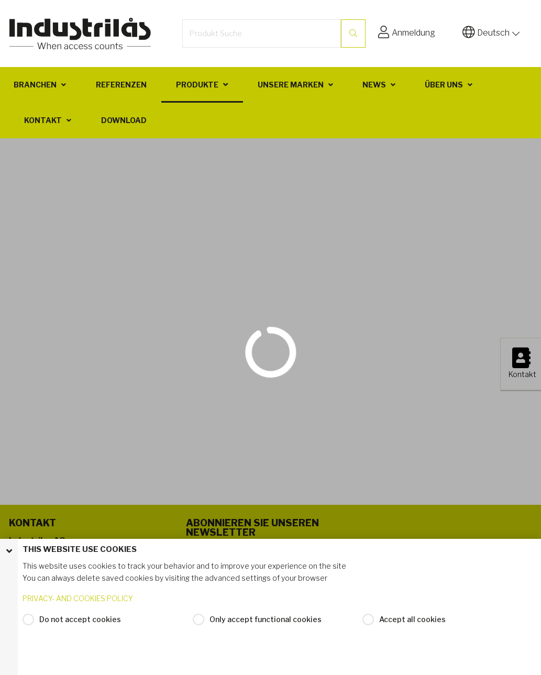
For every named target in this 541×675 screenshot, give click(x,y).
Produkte (197, 84)
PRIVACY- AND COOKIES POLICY (78, 598)
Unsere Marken (291, 84)
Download (124, 120)
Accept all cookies (412, 619)
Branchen (35, 84)
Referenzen (121, 84)
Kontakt (43, 120)
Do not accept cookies (80, 619)
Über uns (444, 84)
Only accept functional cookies (265, 619)
